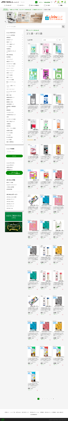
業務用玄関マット (11, 96)
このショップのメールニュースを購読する (14, 172)
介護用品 (9, 123)
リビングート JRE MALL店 (25, 8)
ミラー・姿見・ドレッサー (11, 85)
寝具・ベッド (10, 76)
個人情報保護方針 (34, 413)
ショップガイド (10, 164)
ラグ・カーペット (11, 88)
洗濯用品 (9, 48)
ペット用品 (9, 139)
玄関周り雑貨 (10, 129)
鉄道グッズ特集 (10, 181)
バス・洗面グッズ (11, 43)
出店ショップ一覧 (14, 8)
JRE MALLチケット (10, 198)
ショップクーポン (11, 162)
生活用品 (9, 56)
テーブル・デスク (10, 65)
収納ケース (9, 41)
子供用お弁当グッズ (11, 114)
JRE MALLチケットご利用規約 (50, 411)
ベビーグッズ (10, 58)
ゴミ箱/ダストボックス (37, 8)
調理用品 (9, 36)
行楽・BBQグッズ (11, 120)
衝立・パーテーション (11, 81)
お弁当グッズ (10, 39)
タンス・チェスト (11, 70)
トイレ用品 (9, 46)
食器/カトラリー (10, 60)
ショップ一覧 (12, 411)
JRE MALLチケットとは (34, 411)
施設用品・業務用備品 (11, 106)
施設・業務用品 (10, 141)
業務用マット (10, 99)
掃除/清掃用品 (10, 54)
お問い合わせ (10, 166)
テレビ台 (9, 134)
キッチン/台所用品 (11, 34)
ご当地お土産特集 (10, 186)
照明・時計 (9, 94)
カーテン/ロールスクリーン (11, 91)
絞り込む (14, 155)
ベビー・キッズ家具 (11, 127)
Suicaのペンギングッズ (11, 184)
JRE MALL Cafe (10, 207)
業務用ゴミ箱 (10, 101)
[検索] (63, 25)
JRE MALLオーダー (10, 203)
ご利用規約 (42, 411)
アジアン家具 (9, 74)
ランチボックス (10, 111)
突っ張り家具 (10, 136)
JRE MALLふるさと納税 (11, 196)
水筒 (8, 116)
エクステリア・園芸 (11, 63)
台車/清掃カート (10, 103)
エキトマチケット (10, 205)
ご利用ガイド (10, 169)
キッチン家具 (10, 132)
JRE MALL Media (10, 200)
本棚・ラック (10, 72)
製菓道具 (9, 109)
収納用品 (9, 125)
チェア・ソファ (10, 67)
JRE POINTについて (25, 411)
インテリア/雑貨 (10, 79)
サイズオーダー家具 (11, 118)
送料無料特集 (9, 188)
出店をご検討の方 (60, 411)
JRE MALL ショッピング (5, 9)
